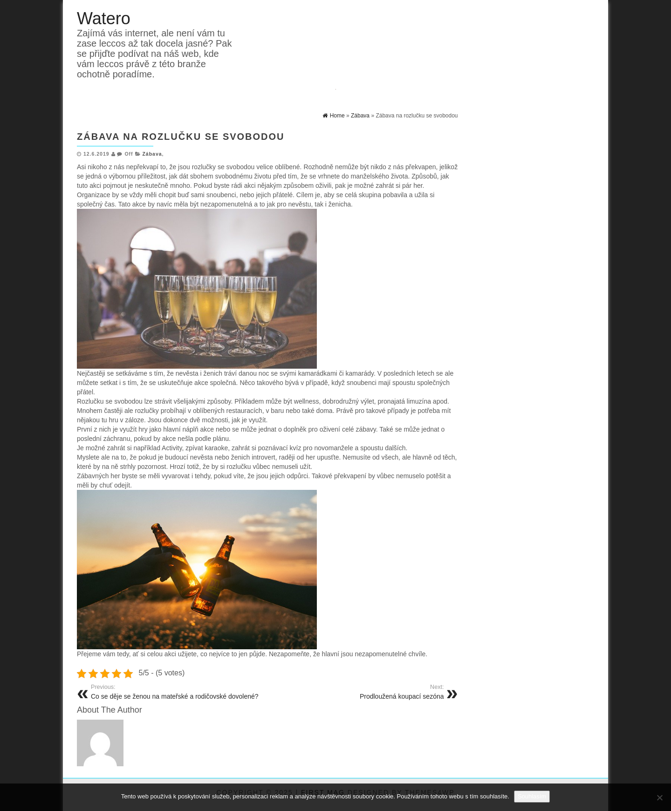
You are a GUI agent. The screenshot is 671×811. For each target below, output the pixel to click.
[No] (659, 797)
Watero (103, 18)
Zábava (152, 154)
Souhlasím (532, 796)
